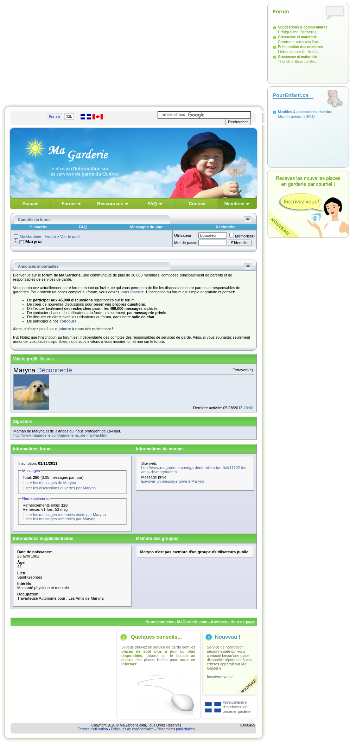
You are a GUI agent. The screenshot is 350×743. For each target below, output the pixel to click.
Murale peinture (291, 117)
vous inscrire (132, 292)
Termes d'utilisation (93, 729)
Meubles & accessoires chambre (305, 112)
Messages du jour (146, 227)
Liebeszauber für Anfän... (299, 52)
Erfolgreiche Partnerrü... (298, 32)
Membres (234, 203)
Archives (219, 622)
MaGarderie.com (192, 622)
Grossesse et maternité (297, 37)
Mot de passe (185, 243)
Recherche (225, 227)
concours (67, 321)
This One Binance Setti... (299, 61)
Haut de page (242, 622)
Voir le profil (70, 236)
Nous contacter (160, 622)
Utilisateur (182, 235)
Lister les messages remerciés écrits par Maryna (64, 515)
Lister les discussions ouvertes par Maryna (59, 488)
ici (128, 341)
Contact (197, 203)
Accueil (30, 203)
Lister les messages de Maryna (49, 483)
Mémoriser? (242, 236)
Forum (69, 203)
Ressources (110, 203)
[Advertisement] (123, 52)
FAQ (152, 203)
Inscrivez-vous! (220, 676)
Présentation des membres (300, 47)
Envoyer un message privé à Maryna (172, 481)
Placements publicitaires (176, 729)
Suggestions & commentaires (302, 27)
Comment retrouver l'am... (300, 42)
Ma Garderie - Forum (38, 236)
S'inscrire (38, 227)
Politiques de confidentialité (132, 729)
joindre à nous (71, 329)
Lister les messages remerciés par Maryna (59, 519)
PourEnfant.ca (290, 95)
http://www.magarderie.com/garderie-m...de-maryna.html (60, 435)
